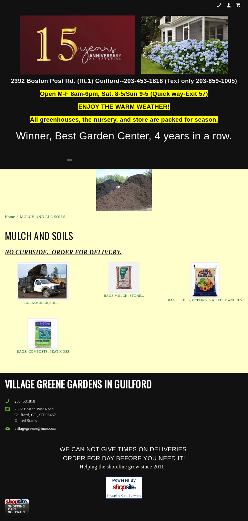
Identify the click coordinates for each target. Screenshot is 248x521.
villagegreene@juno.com (30, 428)
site (124, 487)
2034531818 (219, 5)
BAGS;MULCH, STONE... (124, 295)
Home (10, 217)
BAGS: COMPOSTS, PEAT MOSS (43, 351)
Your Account (228, 5)
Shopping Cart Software (124, 495)
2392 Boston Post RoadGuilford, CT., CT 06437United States (35, 415)
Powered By (124, 480)
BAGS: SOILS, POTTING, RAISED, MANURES (205, 300)
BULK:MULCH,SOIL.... (43, 303)
